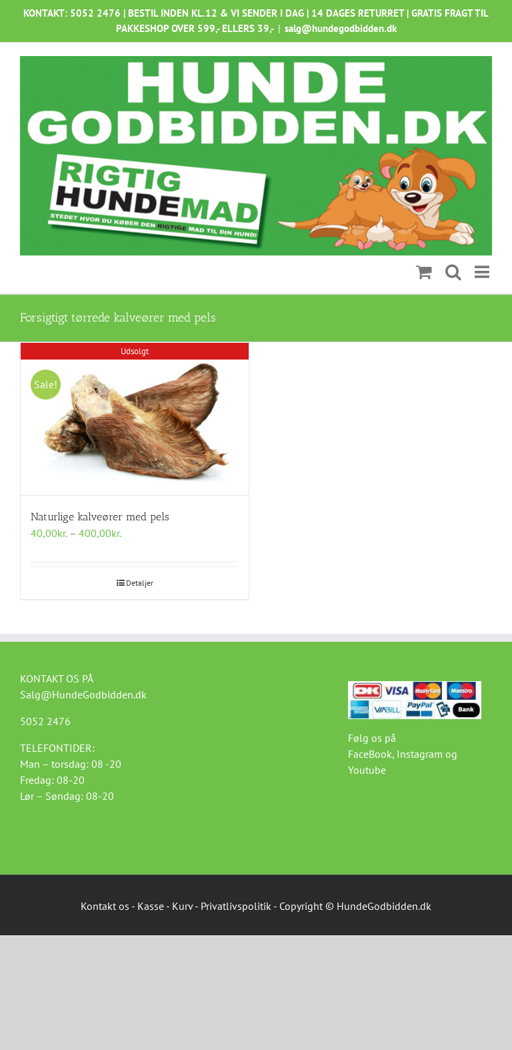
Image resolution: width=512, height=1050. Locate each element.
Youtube (367, 769)
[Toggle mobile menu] (483, 272)
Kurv (182, 906)
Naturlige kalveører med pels (100, 516)
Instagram (420, 753)
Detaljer (139, 583)
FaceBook (370, 753)
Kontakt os (105, 906)
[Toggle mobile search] (453, 272)
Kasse (150, 906)
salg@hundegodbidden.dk (341, 28)
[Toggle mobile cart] (424, 272)
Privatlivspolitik (236, 906)
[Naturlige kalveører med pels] (135, 419)
